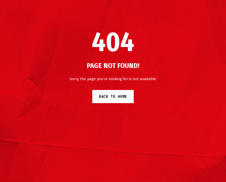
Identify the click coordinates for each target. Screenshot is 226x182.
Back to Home (113, 96)
